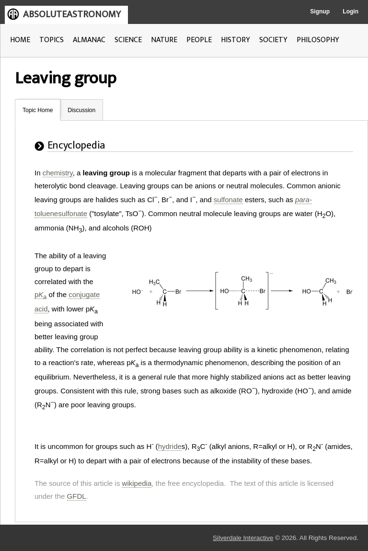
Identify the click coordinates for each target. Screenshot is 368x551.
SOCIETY (273, 40)
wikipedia (137, 483)
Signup (320, 11)
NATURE (164, 40)
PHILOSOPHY (318, 40)
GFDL (76, 496)
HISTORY (235, 40)
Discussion (81, 110)
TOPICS (51, 40)
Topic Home (38, 110)
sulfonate (228, 199)
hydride (170, 446)
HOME (20, 40)
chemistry (58, 173)
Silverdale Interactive (243, 537)
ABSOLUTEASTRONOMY (72, 14)
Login (350, 11)
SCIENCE (128, 40)
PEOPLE (199, 40)
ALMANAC (89, 40)
